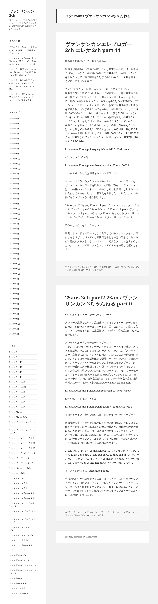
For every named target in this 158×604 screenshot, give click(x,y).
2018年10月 (14, 218)
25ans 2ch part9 (17, 407)
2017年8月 (14, 283)
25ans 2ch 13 (15, 372)
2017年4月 (14, 303)
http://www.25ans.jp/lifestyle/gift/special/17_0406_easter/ (98, 390)
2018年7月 (14, 233)
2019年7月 (14, 183)
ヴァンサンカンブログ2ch (21, 535)
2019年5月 (14, 193)
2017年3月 (14, 308)
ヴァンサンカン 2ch (21, 13)
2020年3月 (14, 143)
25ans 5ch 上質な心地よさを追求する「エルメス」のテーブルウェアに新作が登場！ (22, 97)
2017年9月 (14, 278)
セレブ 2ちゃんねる (18, 583)
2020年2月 (14, 148)
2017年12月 (14, 263)
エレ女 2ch (79, 269)
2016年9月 (14, 328)
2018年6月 (14, 238)
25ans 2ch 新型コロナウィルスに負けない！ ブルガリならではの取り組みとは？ (22, 72)
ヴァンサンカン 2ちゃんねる (22, 493)
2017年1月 (14, 318)
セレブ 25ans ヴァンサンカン (22, 565)
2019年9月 (14, 173)
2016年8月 (14, 333)
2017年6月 (14, 293)
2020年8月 (14, 118)
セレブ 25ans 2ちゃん (19, 560)
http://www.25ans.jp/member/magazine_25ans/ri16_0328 (98, 406)
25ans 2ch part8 (17, 402)
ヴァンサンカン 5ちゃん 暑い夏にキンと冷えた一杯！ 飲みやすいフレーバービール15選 (22, 61)
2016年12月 (14, 323)
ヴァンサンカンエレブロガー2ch (82, 266)
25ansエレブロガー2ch (20, 468)
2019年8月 (14, 178)
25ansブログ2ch (17, 473)
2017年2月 (14, 313)
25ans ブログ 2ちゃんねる (21, 463)
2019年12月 (14, 158)
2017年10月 (14, 273)
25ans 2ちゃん (16, 412)
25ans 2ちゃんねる (18, 417)
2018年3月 (14, 253)
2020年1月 (14, 153)
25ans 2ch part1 (17, 382)
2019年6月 (14, 188)
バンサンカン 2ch (17, 588)
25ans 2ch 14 (15, 377)
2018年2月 (14, 258)
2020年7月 (14, 123)
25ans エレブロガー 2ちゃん (22, 453)
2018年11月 (14, 213)
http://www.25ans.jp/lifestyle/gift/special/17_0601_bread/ (98, 149)
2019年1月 (14, 203)
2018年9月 (14, 223)
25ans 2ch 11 (15, 367)
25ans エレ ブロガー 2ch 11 (22, 438)
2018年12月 (14, 208)
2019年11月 (14, 163)
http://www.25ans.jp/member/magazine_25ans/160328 (97, 165)
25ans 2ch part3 (17, 397)
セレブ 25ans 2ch (17, 555)
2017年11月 (14, 268)
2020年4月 (14, 138)
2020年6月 (14, 128)
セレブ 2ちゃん (16, 578)
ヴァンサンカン (16, 478)
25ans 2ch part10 (17, 387)
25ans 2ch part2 (17, 392)
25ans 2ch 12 (93, 512)
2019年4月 (14, 198)
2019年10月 (14, 168)
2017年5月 (14, 298)
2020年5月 (14, 133)
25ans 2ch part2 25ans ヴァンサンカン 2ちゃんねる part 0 (101, 300)
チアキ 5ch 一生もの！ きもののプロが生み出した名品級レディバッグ (23, 50)
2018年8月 (14, 228)
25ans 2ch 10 (15, 362)
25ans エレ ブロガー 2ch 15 (22, 448)
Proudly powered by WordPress (81, 536)
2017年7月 (14, 288)
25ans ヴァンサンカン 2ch (113, 512)
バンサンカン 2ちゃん (19, 593)
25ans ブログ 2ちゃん (19, 458)
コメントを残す (96, 269)
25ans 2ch (14, 352)
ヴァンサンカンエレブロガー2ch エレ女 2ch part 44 (98, 47)
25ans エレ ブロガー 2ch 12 (22, 443)
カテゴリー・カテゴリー (20, 550)
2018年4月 (14, 248)
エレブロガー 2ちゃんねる (21, 545)
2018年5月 (14, 243)
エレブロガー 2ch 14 (18, 540)
